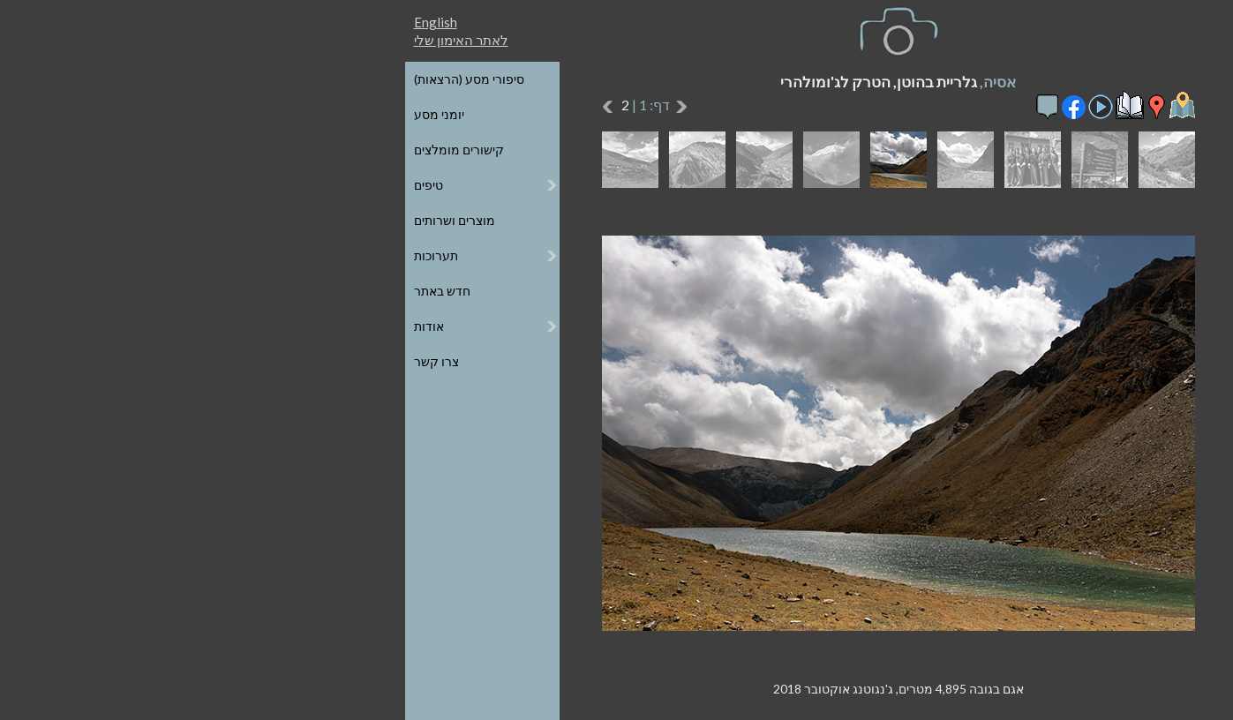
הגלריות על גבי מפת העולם (1030, 114)
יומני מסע (157, 114)
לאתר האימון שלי (179, 40)
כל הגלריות (1072, 78)
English (154, 22)
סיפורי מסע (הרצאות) (187, 78)
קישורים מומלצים (177, 149)
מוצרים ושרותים (173, 220)
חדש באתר (160, 290)
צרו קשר (154, 361)
